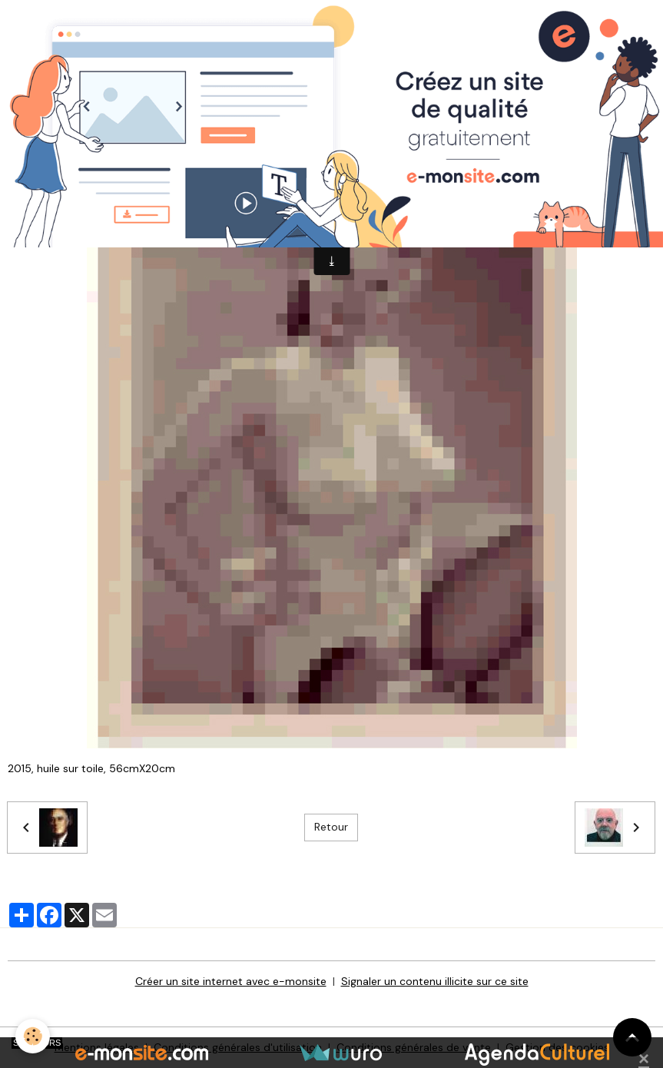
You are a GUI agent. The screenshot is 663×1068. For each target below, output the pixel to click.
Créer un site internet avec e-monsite (231, 981)
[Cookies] (32, 1036)
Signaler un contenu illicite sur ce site (435, 981)
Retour (331, 827)
